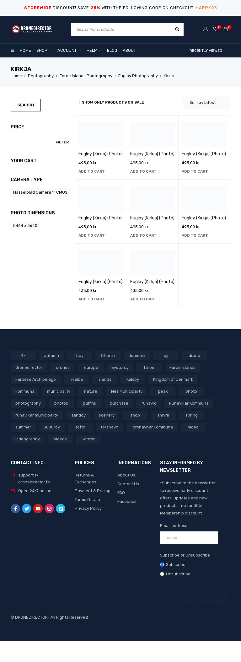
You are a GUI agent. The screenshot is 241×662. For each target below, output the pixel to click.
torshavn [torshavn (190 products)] (109, 427)
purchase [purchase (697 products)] (119, 403)
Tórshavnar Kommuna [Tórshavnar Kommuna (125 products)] (152, 427)
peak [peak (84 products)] (163, 391)
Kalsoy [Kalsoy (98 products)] (132, 379)
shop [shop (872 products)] (135, 415)
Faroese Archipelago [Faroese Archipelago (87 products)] (35, 379)
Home (16, 75)
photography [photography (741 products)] (28, 403)
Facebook (127, 501)
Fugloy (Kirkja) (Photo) (100, 154)
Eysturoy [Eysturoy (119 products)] (120, 367)
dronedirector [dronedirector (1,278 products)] (28, 367)
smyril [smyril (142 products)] (163, 415)
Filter (62, 142)
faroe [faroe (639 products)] (149, 367)
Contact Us (128, 484)
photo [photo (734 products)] (191, 391)
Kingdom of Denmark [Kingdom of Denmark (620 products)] (173, 379)
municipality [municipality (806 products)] (58, 391)
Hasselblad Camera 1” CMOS (40, 192)
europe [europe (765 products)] (91, 367)
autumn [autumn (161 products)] (51, 355)
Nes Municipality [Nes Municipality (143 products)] (126, 391)
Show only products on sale (113, 102)
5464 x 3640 (25, 225)
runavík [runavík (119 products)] (149, 403)
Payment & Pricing (92, 490)
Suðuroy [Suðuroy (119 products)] (52, 427)
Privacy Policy (88, 508)
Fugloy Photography (138, 75)
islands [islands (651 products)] (104, 379)
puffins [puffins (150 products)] (89, 403)
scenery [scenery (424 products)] (107, 415)
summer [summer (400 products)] (23, 427)
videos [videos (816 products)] (60, 439)
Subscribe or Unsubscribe (185, 555)
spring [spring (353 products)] (191, 415)
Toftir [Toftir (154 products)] (80, 427)
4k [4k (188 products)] (23, 355)
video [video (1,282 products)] (193, 427)
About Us (126, 475)
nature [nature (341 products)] (90, 391)
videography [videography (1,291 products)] (27, 439)
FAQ (121, 492)
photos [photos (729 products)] (61, 403)
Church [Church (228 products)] (108, 355)
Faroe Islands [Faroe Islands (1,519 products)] (182, 367)
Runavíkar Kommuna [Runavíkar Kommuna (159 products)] (189, 403)
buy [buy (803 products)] (79, 355)
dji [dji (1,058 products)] (166, 355)
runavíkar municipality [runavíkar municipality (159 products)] (36, 415)
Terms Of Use (87, 499)
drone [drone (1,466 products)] (194, 355)
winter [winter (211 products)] (89, 439)
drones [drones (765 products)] (63, 367)
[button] (91, 171)
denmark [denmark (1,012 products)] (137, 355)
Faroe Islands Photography (86, 75)
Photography (41, 75)
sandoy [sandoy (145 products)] (78, 415)
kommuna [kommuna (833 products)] (25, 391)
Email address (173, 525)
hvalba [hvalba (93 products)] (76, 379)
